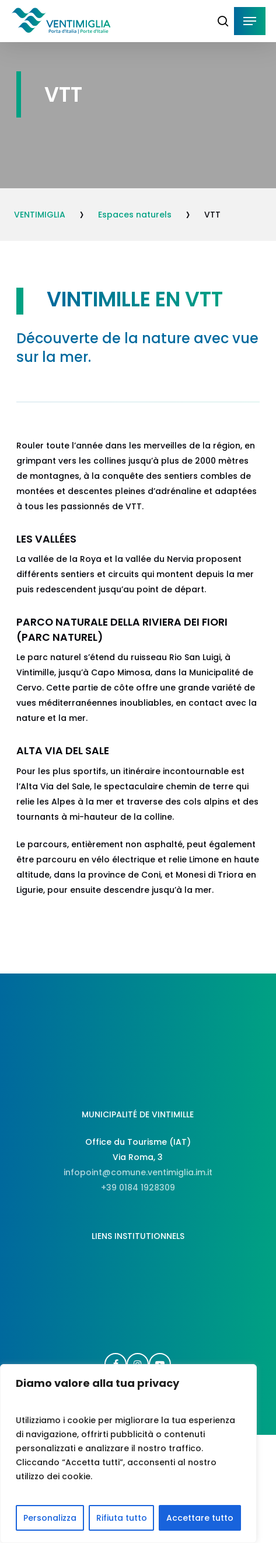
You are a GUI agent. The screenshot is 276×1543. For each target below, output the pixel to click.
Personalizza (49, 1518)
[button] (249, 21)
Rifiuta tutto (121, 1518)
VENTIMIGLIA (39, 214)
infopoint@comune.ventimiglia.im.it (138, 1172)
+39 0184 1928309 (138, 1187)
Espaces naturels (135, 214)
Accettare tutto (199, 1518)
